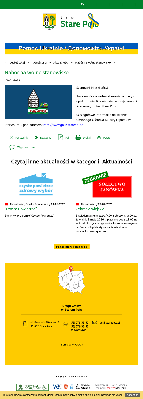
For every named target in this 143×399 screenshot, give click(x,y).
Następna (41, 136)
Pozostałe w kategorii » (71, 246)
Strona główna (82, 4)
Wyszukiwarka (95, 4)
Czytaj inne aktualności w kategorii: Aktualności (71, 161)
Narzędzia (108, 4)
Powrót (102, 136)
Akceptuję (132, 394)
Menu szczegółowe (134, 4)
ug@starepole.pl (110, 322)
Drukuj (81, 136)
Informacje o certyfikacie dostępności (32, 387)
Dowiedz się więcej (112, 394)
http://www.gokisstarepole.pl (64, 124)
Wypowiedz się (21, 146)
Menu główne (121, 4)
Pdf (62, 136)
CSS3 (71, 387)
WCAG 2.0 (83, 387)
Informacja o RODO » (71, 344)
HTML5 (66, 387)
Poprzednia (17, 136)
